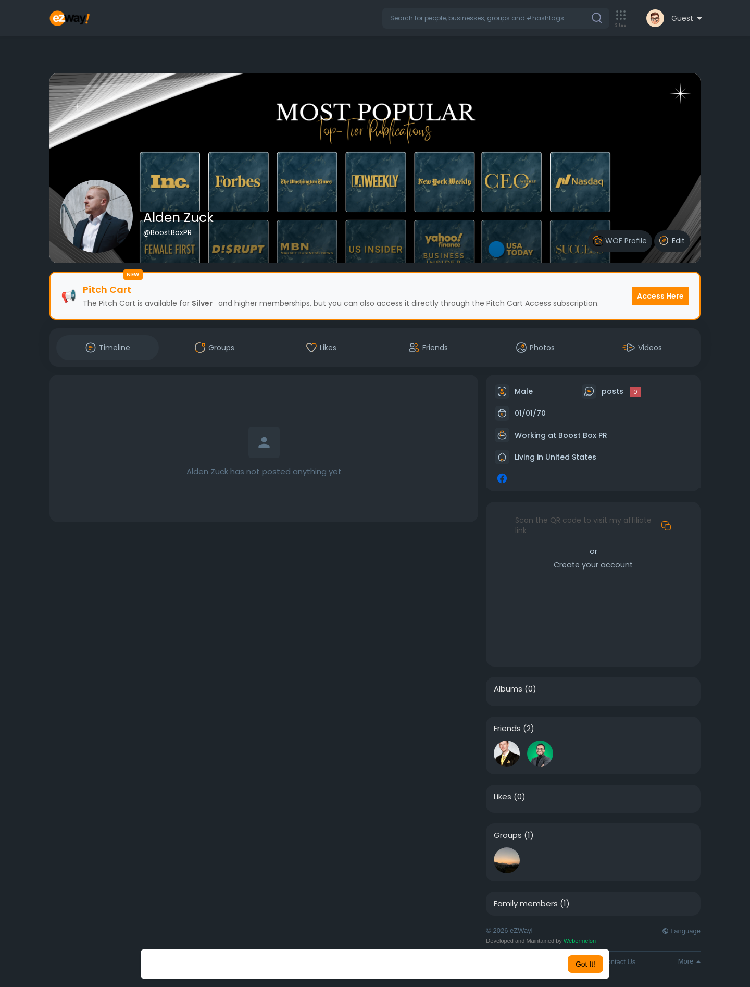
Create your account (593, 565)
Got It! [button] (585, 964)
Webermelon (580, 940)
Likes (502, 797)
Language (681, 931)
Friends (507, 728)
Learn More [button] (428, 964)
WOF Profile (620, 241)
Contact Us (618, 961)
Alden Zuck (178, 217)
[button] (495, 18)
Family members (526, 903)
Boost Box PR (582, 435)
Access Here (660, 296)
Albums (508, 689)
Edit (672, 241)
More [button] (689, 961)
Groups (508, 835)
